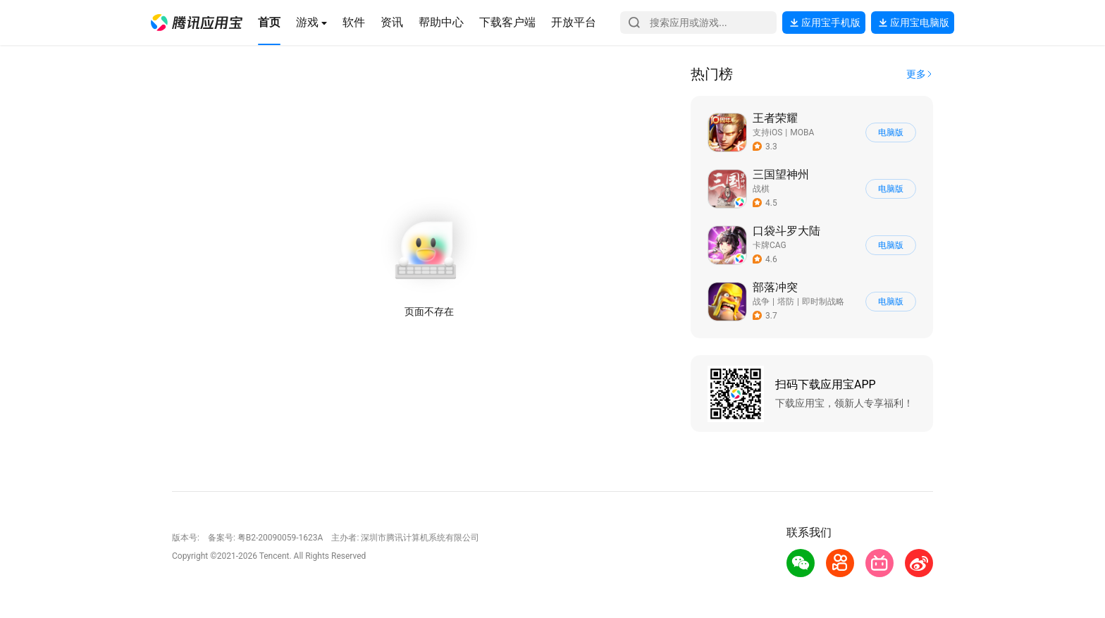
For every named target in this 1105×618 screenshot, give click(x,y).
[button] (196, 22)
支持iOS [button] (767, 132)
